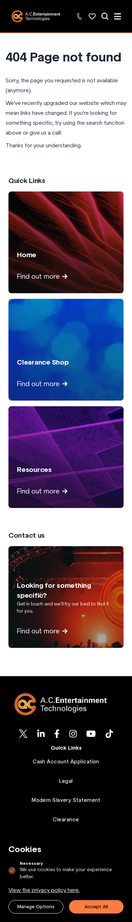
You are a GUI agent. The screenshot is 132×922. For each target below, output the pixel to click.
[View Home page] (66, 242)
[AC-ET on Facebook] (56, 734)
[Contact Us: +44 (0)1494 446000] (79, 16)
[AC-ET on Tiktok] (109, 734)
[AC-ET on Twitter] (23, 734)
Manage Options (36, 907)
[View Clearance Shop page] (66, 350)
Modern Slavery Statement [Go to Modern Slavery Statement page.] (66, 800)
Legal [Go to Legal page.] (66, 781)
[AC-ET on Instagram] (73, 734)
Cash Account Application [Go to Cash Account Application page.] (66, 761)
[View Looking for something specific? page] (66, 597)
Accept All (96, 907)
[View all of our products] (104, 16)
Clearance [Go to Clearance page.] (66, 819)
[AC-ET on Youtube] (91, 734)
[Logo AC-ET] (66, 704)
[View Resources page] (66, 457)
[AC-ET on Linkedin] (41, 734)
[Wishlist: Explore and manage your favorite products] (92, 16)
